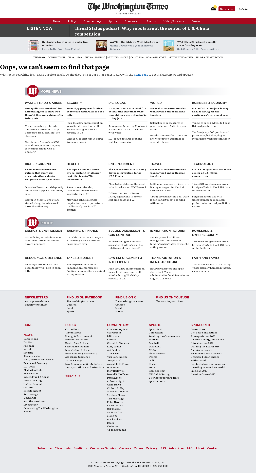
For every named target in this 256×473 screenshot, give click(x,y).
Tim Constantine (117, 356)
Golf (151, 360)
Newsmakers (31, 373)
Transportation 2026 (203, 336)
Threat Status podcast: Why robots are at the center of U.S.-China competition (142, 31)
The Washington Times (80, 301)
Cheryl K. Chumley (118, 343)
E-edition (80, 448)
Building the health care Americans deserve (205, 348)
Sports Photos (157, 381)
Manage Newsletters (37, 301)
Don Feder (113, 367)
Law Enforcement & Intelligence (84, 363)
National (29, 345)
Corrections (31, 338)
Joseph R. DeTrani (118, 363)
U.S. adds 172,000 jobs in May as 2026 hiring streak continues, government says (210, 111)
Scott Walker (114, 412)
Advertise (176, 448)
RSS (163, 448)
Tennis (153, 356)
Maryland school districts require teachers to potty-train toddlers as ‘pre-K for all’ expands (85, 204)
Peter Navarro (115, 401)
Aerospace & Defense (43, 258)
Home (28, 325)
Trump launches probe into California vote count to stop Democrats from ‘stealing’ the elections (42, 131)
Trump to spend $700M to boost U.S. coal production (211, 124)
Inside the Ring (33, 380)
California (137, 57)
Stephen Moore (116, 395)
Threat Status (73, 332)
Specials (72, 376)
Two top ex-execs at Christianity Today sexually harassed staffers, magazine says (211, 268)
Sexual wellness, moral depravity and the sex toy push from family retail (44, 190)
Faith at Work (199, 360)
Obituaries (30, 397)
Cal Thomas (114, 408)
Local (70, 308)
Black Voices (114, 419)
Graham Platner (156, 57)
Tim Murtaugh (115, 398)
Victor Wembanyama (181, 57)
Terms (138, 448)
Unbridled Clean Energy (205, 356)
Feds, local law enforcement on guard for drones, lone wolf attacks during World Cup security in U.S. (85, 127)
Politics (28, 342)
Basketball (155, 346)
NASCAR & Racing (159, 374)
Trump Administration (209, 57)
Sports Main (156, 329)
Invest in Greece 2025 (203, 374)
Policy (72, 21)
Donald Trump (56, 57)
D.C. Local (117, 103)
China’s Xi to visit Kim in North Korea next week (85, 140)
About (199, 448)
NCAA (152, 349)
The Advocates (32, 356)
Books (110, 422)
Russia (89, 57)
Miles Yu (112, 415)
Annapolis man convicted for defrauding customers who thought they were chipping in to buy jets (44, 113)
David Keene (114, 377)
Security (74, 103)
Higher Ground (38, 164)
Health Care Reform (77, 343)
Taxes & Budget (80, 258)
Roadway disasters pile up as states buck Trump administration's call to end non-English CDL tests (169, 273)
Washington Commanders (164, 336)
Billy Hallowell (115, 370)
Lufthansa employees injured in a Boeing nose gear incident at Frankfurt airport (169, 187)
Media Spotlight (33, 369)
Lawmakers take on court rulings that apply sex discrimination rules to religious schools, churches (42, 174)
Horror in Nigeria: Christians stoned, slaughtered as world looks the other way (42, 203)
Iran (79, 57)
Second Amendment (77, 346)
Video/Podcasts (173, 21)
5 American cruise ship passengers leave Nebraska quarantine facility (82, 190)
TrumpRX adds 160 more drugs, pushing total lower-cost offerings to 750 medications (84, 174)
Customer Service (103, 448)
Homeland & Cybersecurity (81, 353)
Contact (213, 448)
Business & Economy (209, 103)
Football (154, 339)
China (71, 57)
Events (151, 21)
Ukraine (100, 57)
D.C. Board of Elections (204, 332)
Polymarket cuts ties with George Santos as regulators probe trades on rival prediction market (211, 201)
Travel (156, 164)
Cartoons (112, 426)
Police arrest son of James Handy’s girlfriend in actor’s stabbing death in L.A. (125, 196)
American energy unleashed (207, 339)
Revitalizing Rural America (206, 353)
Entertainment (121, 164)
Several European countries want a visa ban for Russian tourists (168, 111)
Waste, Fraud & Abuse (43, 103)
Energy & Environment (44, 230)
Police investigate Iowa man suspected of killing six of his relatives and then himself (125, 245)
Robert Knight (115, 381)
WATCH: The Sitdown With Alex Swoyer (134, 41)
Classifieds (63, 448)
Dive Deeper (31, 404)
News (56, 21)
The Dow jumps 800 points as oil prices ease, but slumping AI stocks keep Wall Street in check (211, 135)
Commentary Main (118, 329)
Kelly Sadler (114, 346)
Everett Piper (115, 405)
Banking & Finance (82, 230)
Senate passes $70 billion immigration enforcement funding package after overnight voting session (169, 242)
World (156, 103)
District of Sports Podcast (164, 377)
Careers (125, 448)
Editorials (113, 336)
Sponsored (132, 21)
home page (141, 74)
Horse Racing (157, 370)
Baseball (154, 343)
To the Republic (116, 429)
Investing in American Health (208, 367)
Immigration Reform (167, 230)
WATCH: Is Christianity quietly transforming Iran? (197, 43)
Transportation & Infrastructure (84, 367)
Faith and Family (206, 258)
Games (196, 21)
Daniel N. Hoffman (118, 374)
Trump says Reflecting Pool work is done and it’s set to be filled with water (127, 129)
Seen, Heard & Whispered (39, 359)
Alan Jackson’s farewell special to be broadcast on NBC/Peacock (127, 185)
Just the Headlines (35, 401)
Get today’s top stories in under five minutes (65, 43)
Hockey (153, 363)
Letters (111, 339)
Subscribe (226, 9)
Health (73, 164)
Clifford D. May (116, 388)
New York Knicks (117, 57)
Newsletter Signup (36, 304)
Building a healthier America (208, 363)
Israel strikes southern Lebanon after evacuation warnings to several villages (169, 138)
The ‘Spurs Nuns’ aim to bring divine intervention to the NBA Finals (127, 173)
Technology (202, 164)
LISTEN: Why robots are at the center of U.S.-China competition (211, 173)
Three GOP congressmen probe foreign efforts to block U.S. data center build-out (211, 187)
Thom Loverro (157, 353)
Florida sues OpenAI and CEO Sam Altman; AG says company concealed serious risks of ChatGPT (42, 147)
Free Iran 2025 (199, 370)
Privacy (152, 448)
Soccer (153, 367)
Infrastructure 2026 (202, 343)
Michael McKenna (118, 391)
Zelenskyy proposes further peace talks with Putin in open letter (85, 111)
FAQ (190, 448)
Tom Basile (113, 353)
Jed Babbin (113, 349)
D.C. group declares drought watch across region (125, 140)
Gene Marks (114, 384)
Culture (28, 387)
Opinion (72, 304)
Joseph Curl (114, 360)
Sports (112, 21)
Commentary (92, 21)
